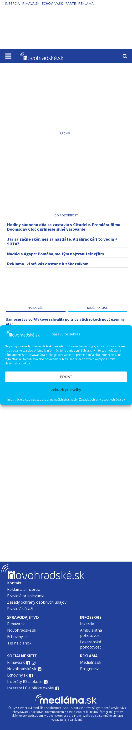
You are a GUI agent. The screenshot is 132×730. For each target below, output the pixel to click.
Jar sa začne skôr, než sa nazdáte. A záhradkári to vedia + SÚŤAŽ (62, 241)
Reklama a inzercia (23, 589)
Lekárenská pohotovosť (91, 644)
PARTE (70, 3)
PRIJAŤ (66, 377)
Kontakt (14, 583)
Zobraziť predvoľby (66, 390)
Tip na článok (19, 643)
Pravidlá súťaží (20, 608)
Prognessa (89, 668)
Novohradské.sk (21, 630)
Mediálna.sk (90, 662)
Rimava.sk (30, 3)
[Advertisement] (65, 95)
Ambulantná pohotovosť (91, 633)
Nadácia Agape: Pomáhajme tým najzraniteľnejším (55, 254)
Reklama (86, 3)
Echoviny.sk (52, 3)
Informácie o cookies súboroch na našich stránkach (42, 399)
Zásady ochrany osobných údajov (102, 399)
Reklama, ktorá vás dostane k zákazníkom (47, 264)
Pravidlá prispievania (25, 595)
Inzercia (12, 3)
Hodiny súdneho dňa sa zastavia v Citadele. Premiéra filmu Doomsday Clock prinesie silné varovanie (63, 227)
